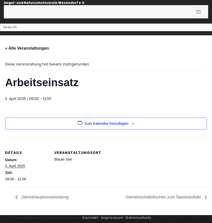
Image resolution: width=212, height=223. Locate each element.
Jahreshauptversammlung (44, 197)
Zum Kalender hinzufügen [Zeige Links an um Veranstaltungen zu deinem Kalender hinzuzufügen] (106, 123)
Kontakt (90, 217)
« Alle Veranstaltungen (27, 48)
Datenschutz (138, 217)
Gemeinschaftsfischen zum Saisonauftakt (164, 197)
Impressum (112, 217)
